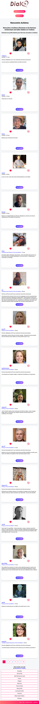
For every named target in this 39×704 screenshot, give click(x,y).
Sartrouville (19, 673)
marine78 (4, 641)
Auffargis (19, 698)
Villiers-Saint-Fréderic (19, 696)
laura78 (3, 329)
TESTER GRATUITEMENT (19, 11)
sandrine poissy (5, 368)
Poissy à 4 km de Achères (8, 330)
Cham (3, 251)
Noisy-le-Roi (19, 688)
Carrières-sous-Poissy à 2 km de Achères (11, 252)
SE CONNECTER (19, 15)
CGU (23, 702)
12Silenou (4, 56)
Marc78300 (4, 563)
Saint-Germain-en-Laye (19, 676)
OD (2, 290)
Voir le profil (19, 70)
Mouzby (3, 212)
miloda (3, 173)
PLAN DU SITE (29, 702)
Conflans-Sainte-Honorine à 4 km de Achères (12, 642)
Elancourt (19, 683)
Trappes (19, 681)
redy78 (3, 602)
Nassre (3, 95)
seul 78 (3, 446)
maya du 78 (4, 485)
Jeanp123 (4, 407)
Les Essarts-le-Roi (19, 691)
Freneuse (19, 693)
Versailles (19, 671)
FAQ (20, 702)
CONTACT (35, 702)
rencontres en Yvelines (20, 668)
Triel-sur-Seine (19, 686)
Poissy (19, 678)
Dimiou (3, 134)
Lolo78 (3, 524)
